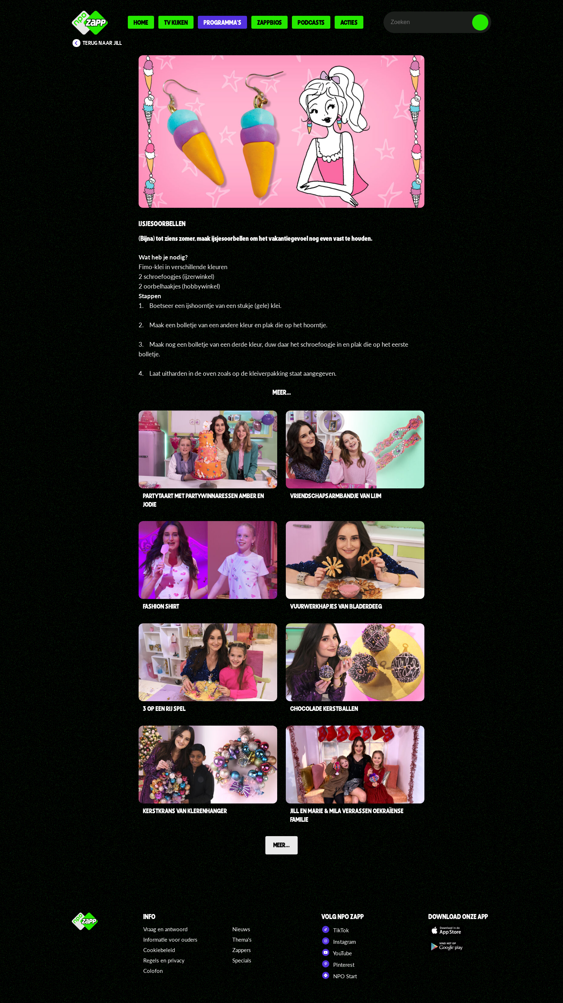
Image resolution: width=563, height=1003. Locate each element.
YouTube (336, 952)
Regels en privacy (164, 960)
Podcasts (311, 22)
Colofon (153, 970)
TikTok (335, 929)
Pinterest (337, 964)
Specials (241, 960)
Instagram (338, 941)
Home (141, 22)
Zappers (241, 950)
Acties (349, 22)
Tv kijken (176, 22)
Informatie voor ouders (170, 939)
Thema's (242, 939)
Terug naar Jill (102, 43)
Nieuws (241, 929)
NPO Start (339, 975)
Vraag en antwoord (165, 929)
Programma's (222, 22)
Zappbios (269, 22)
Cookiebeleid (159, 950)
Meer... (281, 845)
